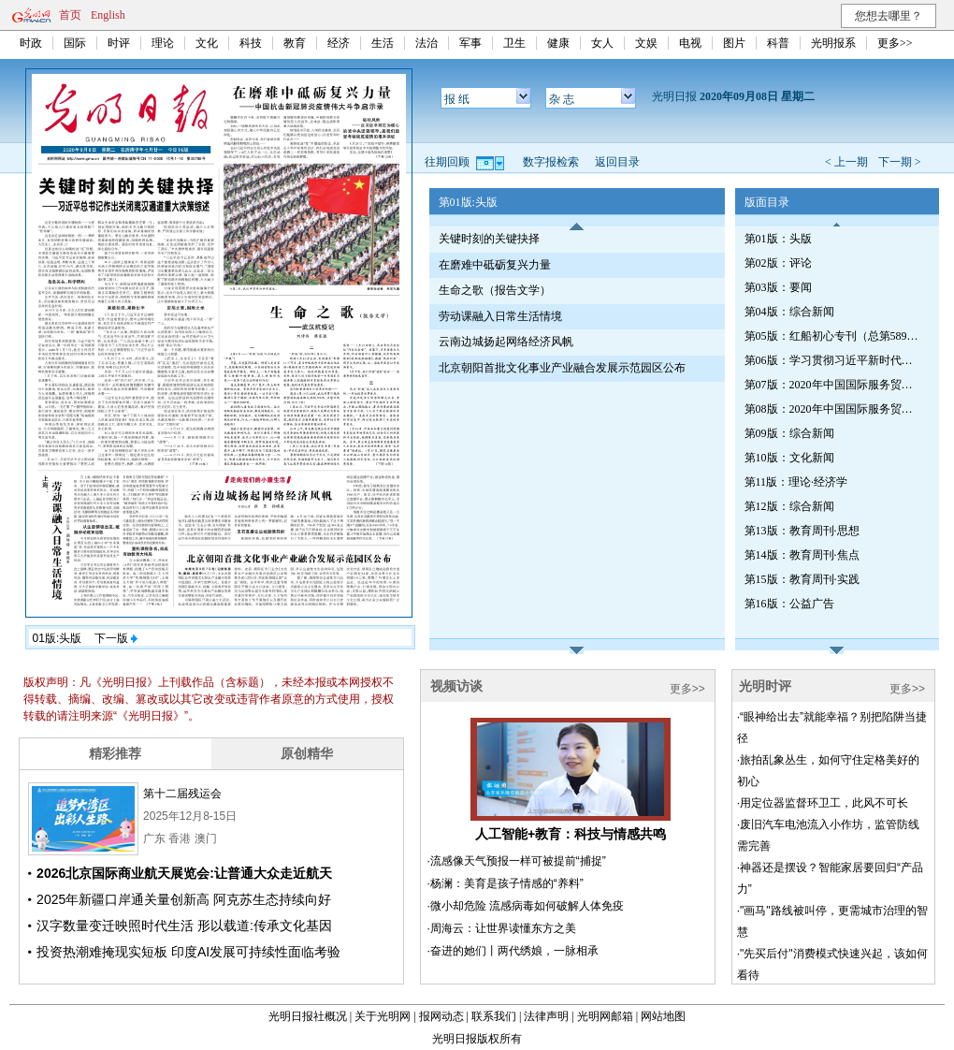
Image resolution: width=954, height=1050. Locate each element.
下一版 (115, 638)
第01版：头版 (778, 238)
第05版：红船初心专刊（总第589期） (833, 336)
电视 (690, 43)
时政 (31, 43)
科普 (778, 43)
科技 (250, 43)
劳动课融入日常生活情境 (500, 316)
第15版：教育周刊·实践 (802, 579)
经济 (338, 43)
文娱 (646, 43)
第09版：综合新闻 (789, 433)
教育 (294, 43)
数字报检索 (551, 161)
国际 (75, 43)
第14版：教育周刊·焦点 (802, 554)
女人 (602, 43)
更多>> (895, 43)
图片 (734, 43)
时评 (119, 43)
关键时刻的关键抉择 (489, 238)
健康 (558, 43)
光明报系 (833, 43)
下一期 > (899, 161)
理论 (163, 43)
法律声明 (546, 1016)
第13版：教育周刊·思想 (802, 530)
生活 (382, 43)
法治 (426, 43)
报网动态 (441, 1016)
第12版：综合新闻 (789, 506)
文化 (206, 43)
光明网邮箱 (605, 1016)
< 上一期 (846, 161)
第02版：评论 (778, 263)
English (108, 15)
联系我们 (493, 1016)
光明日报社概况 (307, 1016)
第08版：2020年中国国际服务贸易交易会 (833, 409)
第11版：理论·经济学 (796, 482)
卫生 (514, 43)
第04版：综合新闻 (789, 311)
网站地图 (663, 1016)
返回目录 (617, 161)
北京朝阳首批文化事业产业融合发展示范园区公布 (562, 367)
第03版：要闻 (778, 287)
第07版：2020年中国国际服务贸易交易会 (833, 384)
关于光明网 (382, 1016)
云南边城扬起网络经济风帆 (506, 341)
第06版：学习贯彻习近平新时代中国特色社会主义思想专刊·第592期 (833, 360)
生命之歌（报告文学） (495, 290)
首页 (70, 15)
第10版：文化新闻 (789, 457)
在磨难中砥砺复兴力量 (495, 264)
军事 (470, 43)
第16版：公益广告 (789, 603)
